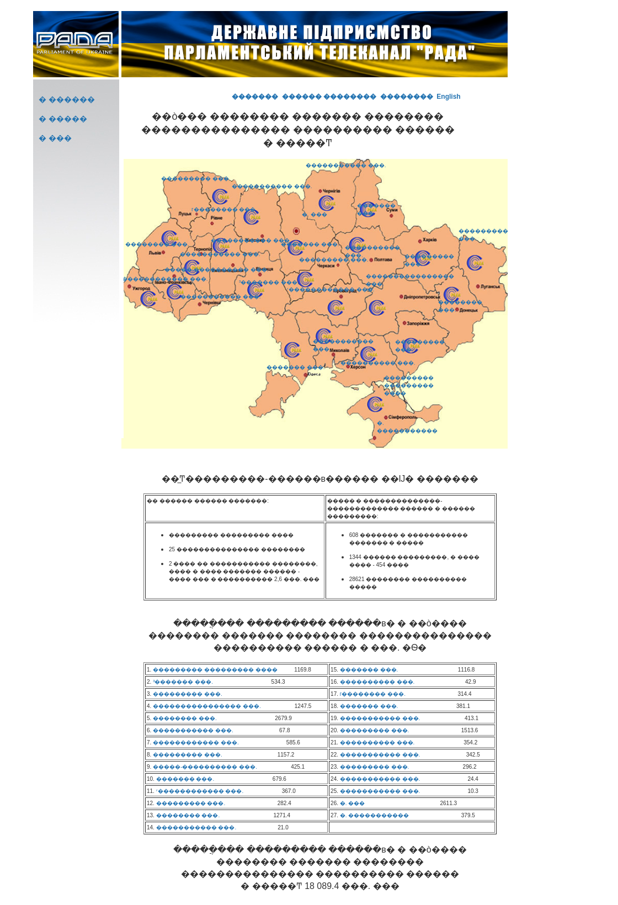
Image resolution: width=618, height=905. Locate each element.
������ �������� (329, 96)
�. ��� (314, 214)
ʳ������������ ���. (331, 289)
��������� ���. (196, 178)
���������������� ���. (207, 706)
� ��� (55, 138)
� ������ (67, 99)
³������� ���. (269, 282)
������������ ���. (165, 279)
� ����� (63, 118)
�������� (406, 96)
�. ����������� (374, 815)
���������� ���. (377, 363)
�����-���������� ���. (216, 270)
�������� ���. (157, 244)
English (448, 96)
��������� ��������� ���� (409, 385)
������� (255, 96)
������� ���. (296, 367)
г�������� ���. (224, 209)
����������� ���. (220, 254)
